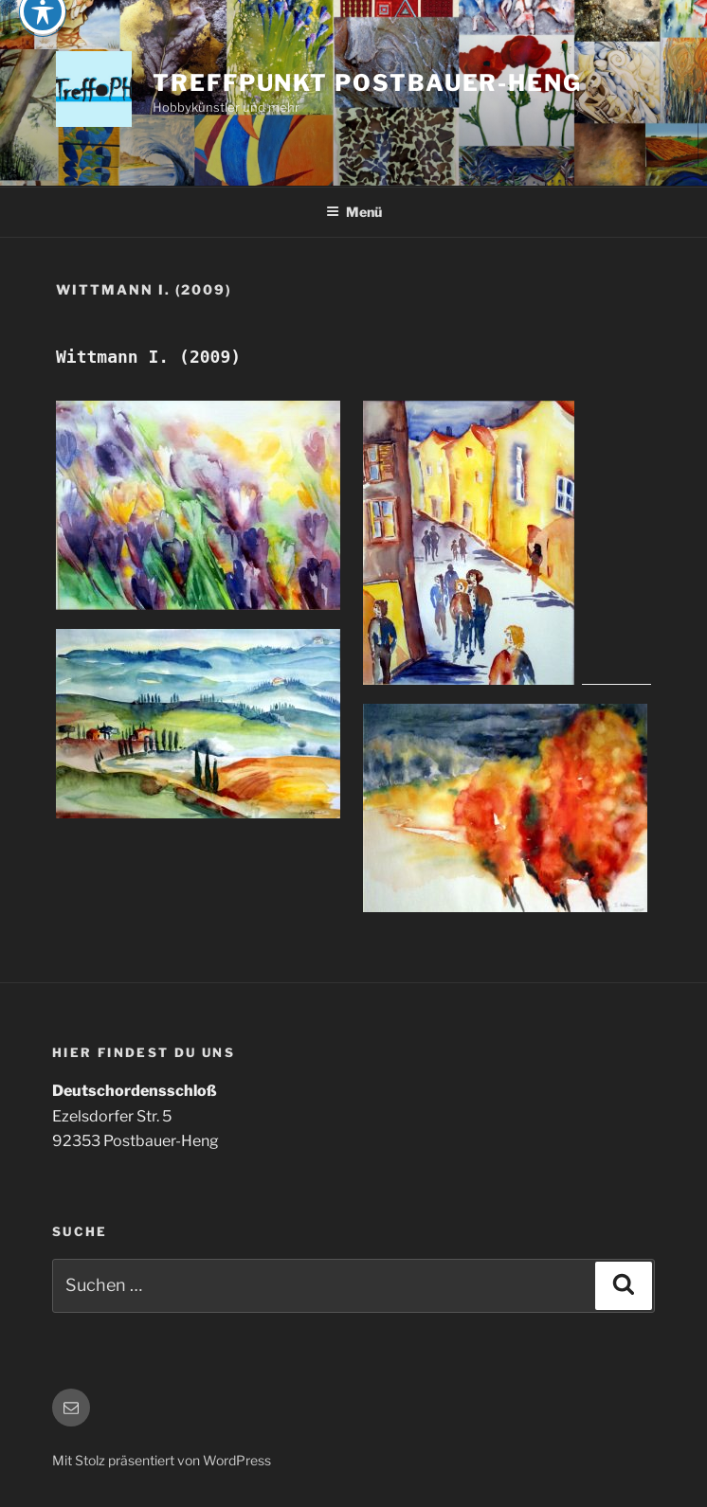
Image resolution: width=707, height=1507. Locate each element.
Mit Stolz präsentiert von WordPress (161, 1460)
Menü (354, 212)
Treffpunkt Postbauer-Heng (367, 83)
